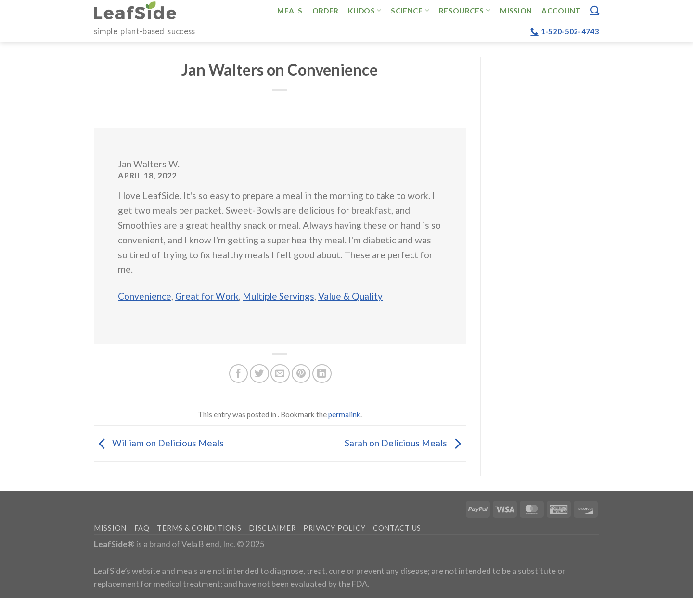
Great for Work (207, 296)
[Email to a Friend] (280, 373)
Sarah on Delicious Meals (405, 442)
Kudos (364, 10)
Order (325, 10)
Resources (464, 10)
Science (410, 10)
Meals (290, 10)
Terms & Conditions (199, 528)
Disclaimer (272, 528)
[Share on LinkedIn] (322, 373)
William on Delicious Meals (159, 442)
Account (560, 10)
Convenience (144, 296)
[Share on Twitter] (259, 373)
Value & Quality (350, 296)
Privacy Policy (334, 528)
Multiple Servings (278, 296)
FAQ (142, 528)
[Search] (594, 10)
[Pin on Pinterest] (301, 373)
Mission (516, 10)
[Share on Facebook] (238, 373)
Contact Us (397, 528)
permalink (344, 414)
